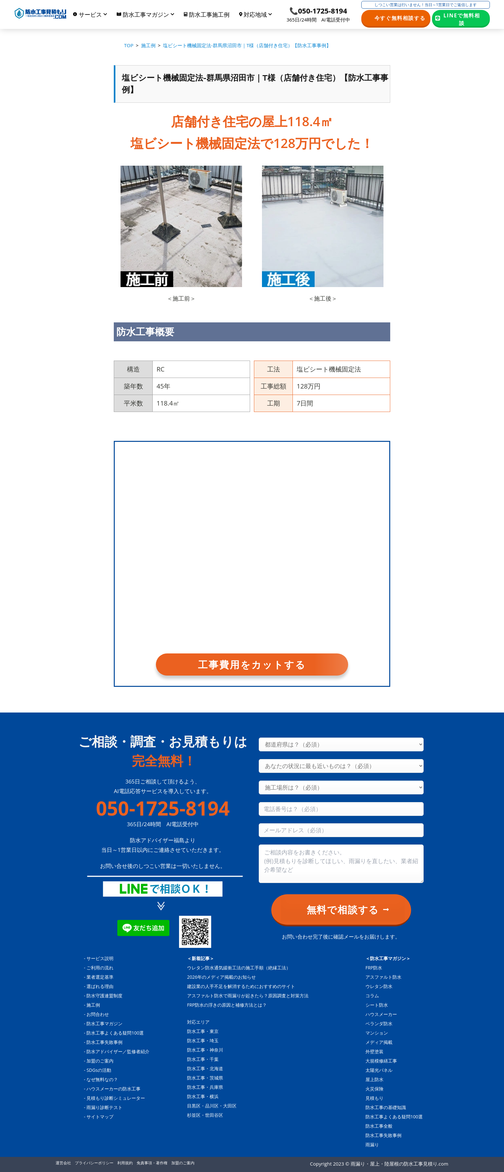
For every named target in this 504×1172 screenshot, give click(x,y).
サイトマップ (99, 1117)
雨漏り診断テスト (104, 1107)
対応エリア (198, 1022)
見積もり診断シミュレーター (115, 1098)
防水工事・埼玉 (203, 1040)
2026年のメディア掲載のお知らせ (221, 977)
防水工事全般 (378, 1126)
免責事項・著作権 (152, 1163)
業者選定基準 (99, 977)
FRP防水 (373, 968)
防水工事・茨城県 (205, 1078)
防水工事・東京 (203, 1031)
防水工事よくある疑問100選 (115, 1033)
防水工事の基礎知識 (385, 1107)
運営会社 (63, 1163)
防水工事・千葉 (203, 1059)
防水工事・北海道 (205, 1068)
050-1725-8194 (163, 808)
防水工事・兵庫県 (205, 1087)
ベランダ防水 (378, 1023)
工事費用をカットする (252, 664)
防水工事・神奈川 (205, 1050)
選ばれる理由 (99, 986)
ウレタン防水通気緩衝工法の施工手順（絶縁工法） (239, 968)
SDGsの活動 (98, 1070)
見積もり (374, 1098)
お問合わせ (97, 1014)
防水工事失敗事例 (104, 1042)
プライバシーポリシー (94, 1163)
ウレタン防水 (378, 986)
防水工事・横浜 (203, 1096)
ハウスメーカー (381, 1014)
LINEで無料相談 (462, 19)
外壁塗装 (374, 1051)
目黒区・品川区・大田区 (212, 1106)
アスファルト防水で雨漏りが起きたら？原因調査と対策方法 (248, 996)
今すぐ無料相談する (400, 18)
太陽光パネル (378, 1070)
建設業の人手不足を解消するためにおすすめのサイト (241, 986)
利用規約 (125, 1163)
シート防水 (376, 1005)
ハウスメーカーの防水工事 (113, 1089)
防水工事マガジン (104, 1023)
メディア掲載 (378, 1042)
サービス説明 (99, 958)
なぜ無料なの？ (102, 1079)
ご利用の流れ (99, 968)
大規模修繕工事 (381, 1061)
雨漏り (372, 1144)
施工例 (93, 1005)
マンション (376, 1033)
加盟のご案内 (99, 1061)
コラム (372, 996)
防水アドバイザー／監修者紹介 (117, 1051)
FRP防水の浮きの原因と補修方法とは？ (227, 1005)
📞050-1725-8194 (318, 10)
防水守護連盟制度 (104, 996)
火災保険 (374, 1089)
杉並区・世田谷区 (205, 1115)
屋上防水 (374, 1079)
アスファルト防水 (383, 977)
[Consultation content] (341, 863)
